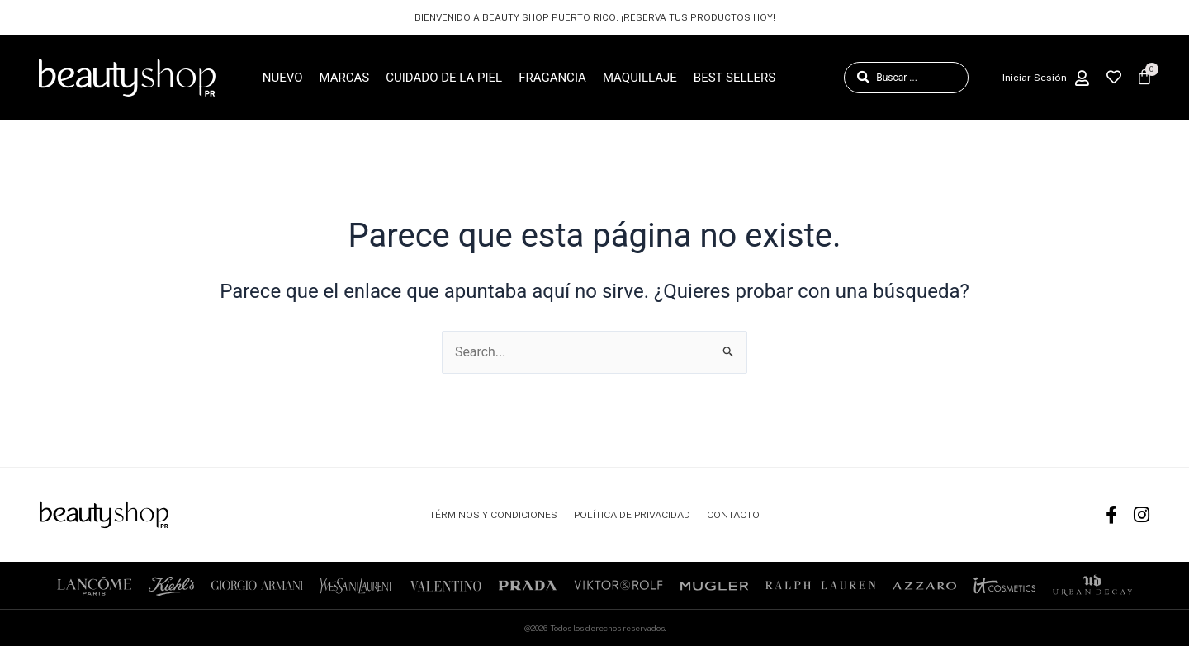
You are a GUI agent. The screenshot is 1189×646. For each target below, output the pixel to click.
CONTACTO (733, 515)
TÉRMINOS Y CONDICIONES (493, 515)
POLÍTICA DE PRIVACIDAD (632, 515)
